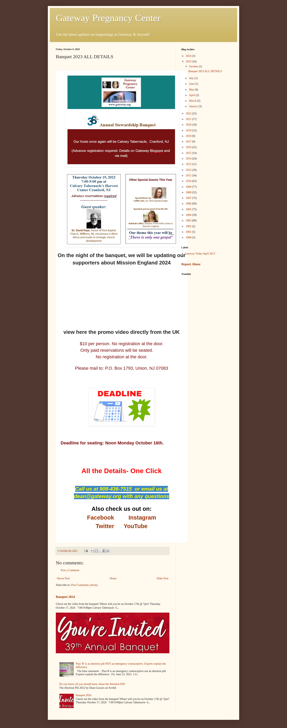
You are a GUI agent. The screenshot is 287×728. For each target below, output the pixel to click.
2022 (189, 113)
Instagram (142, 517)
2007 (189, 197)
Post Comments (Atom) (84, 585)
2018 (189, 136)
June (192, 83)
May (192, 89)
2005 (189, 209)
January (193, 106)
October (194, 66)
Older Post (163, 578)
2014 (189, 158)
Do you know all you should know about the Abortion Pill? (92, 684)
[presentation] (121, 120)
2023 (189, 61)
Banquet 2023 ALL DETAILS (205, 71)
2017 (189, 141)
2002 (189, 226)
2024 (189, 55)
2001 (189, 231)
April (192, 95)
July (191, 78)
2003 (189, 220)
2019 (189, 130)
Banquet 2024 (65, 597)
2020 (189, 124)
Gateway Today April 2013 (200, 253)
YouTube (135, 526)
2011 (189, 175)
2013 (189, 164)
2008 (189, 192)
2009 (189, 186)
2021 (189, 119)
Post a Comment (70, 570)
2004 (189, 214)
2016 (189, 147)
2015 (189, 152)
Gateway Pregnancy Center (108, 18)
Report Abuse (191, 264)
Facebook (100, 517)
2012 (189, 169)
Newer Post (63, 578)
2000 (189, 237)
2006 (189, 203)
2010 (189, 181)
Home (113, 578)
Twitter (105, 526)
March (193, 100)
